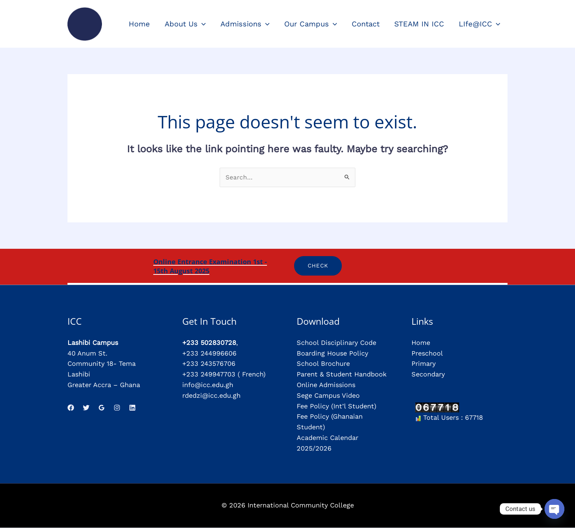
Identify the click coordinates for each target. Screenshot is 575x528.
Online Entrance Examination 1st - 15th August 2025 (216, 266)
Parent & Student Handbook (342, 375)
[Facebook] (70, 408)
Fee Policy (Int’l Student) (336, 406)
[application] (202, 23)
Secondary (428, 375)
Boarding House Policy (332, 353)
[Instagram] (117, 408)
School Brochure (323, 364)
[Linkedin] (132, 408)
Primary (423, 364)
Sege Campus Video (328, 396)
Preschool (427, 353)
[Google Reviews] (101, 408)
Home (420, 343)
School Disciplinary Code (336, 343)
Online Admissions (326, 385)
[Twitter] (86, 408)
